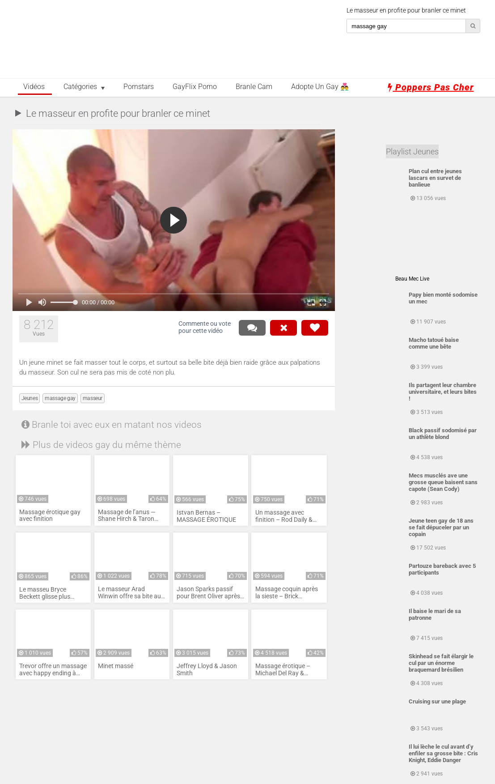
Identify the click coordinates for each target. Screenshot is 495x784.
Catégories (80, 87)
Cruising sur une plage (437, 701)
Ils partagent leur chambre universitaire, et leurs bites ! (443, 392)
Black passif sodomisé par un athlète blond (443, 433)
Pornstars (138, 87)
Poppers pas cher (431, 87)
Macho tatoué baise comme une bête (434, 343)
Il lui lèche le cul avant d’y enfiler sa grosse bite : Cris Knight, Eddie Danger (443, 753)
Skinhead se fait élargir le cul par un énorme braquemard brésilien (441, 663)
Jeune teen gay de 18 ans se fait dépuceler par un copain (441, 527)
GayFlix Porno (195, 87)
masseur (92, 398)
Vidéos (34, 87)
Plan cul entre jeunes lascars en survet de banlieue (435, 178)
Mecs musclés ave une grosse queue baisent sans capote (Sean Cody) (443, 482)
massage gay (60, 398)
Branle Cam (254, 87)
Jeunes (29, 398)
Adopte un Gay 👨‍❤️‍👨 (320, 87)
